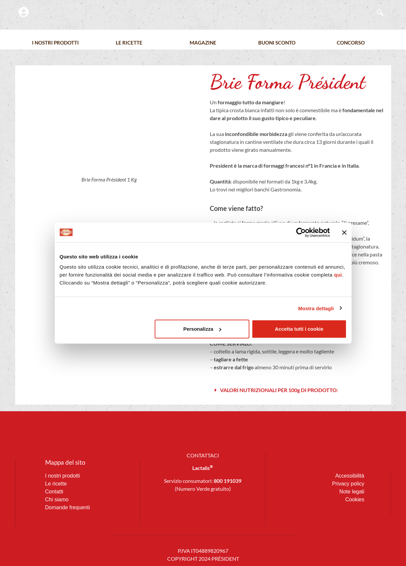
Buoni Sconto (277, 43)
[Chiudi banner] (344, 232)
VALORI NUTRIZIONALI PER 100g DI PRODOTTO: (279, 390)
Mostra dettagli (316, 308)
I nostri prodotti (55, 43)
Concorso (351, 43)
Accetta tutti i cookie (299, 329)
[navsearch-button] (377, 13)
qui (338, 275)
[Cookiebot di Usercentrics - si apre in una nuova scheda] (301, 232)
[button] (297, 390)
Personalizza (202, 329)
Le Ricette (129, 43)
